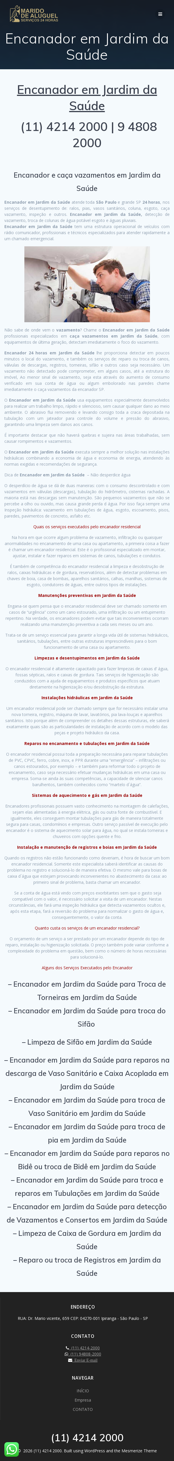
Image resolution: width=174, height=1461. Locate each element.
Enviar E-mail (84, 1360)
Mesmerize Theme (139, 1450)
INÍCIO (83, 1390)
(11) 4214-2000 (84, 1348)
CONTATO (83, 1409)
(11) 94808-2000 (84, 1354)
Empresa (83, 1400)
